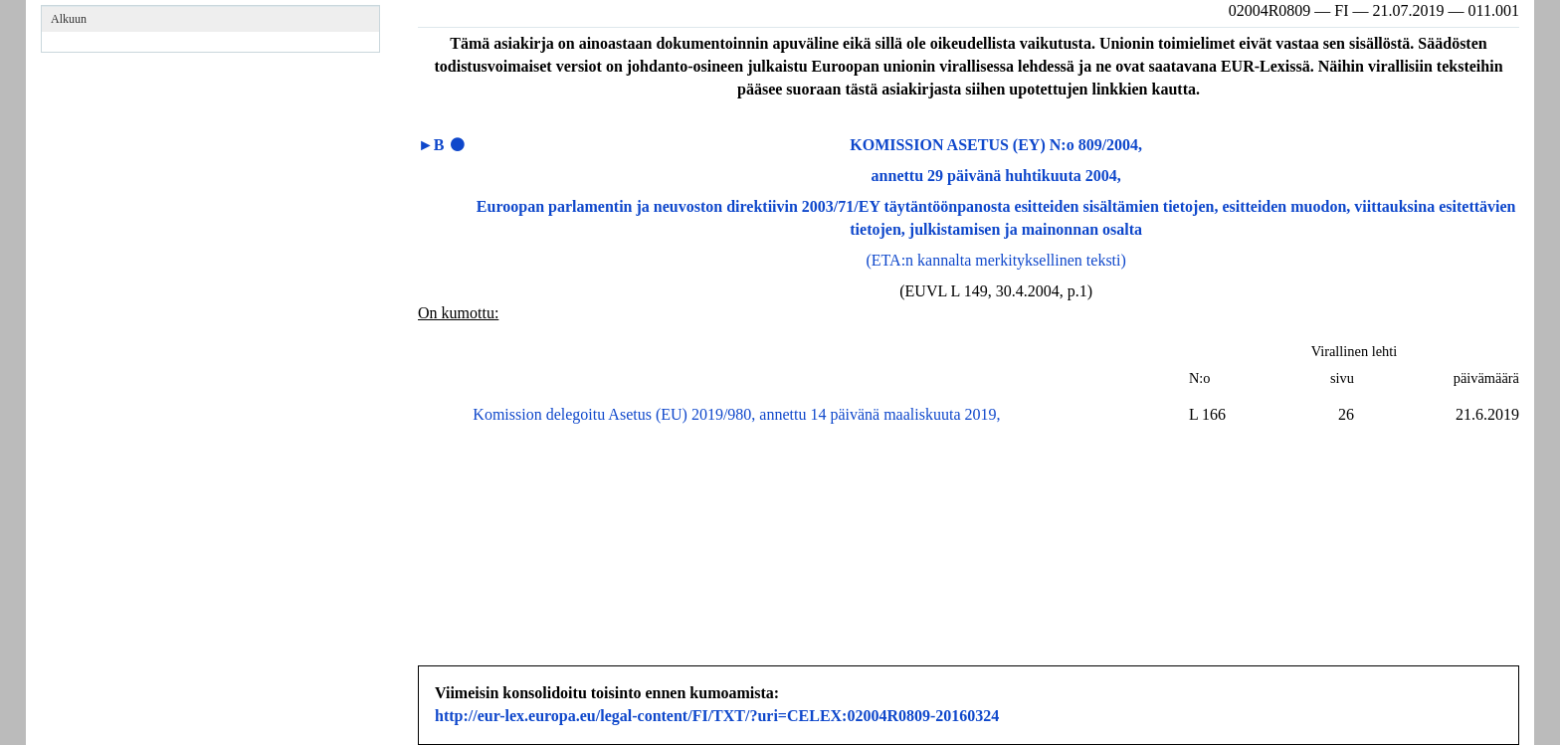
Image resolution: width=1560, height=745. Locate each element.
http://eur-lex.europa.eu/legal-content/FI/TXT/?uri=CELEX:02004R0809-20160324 (717, 715)
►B (431, 144)
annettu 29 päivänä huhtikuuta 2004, (996, 175)
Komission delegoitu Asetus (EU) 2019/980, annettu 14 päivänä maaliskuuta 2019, (736, 414)
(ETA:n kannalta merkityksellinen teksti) (996, 260)
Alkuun (69, 19)
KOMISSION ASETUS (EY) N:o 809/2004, (996, 144)
